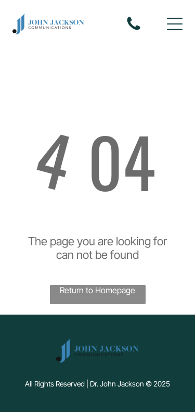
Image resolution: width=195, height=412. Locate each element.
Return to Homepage (97, 290)
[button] (175, 24)
